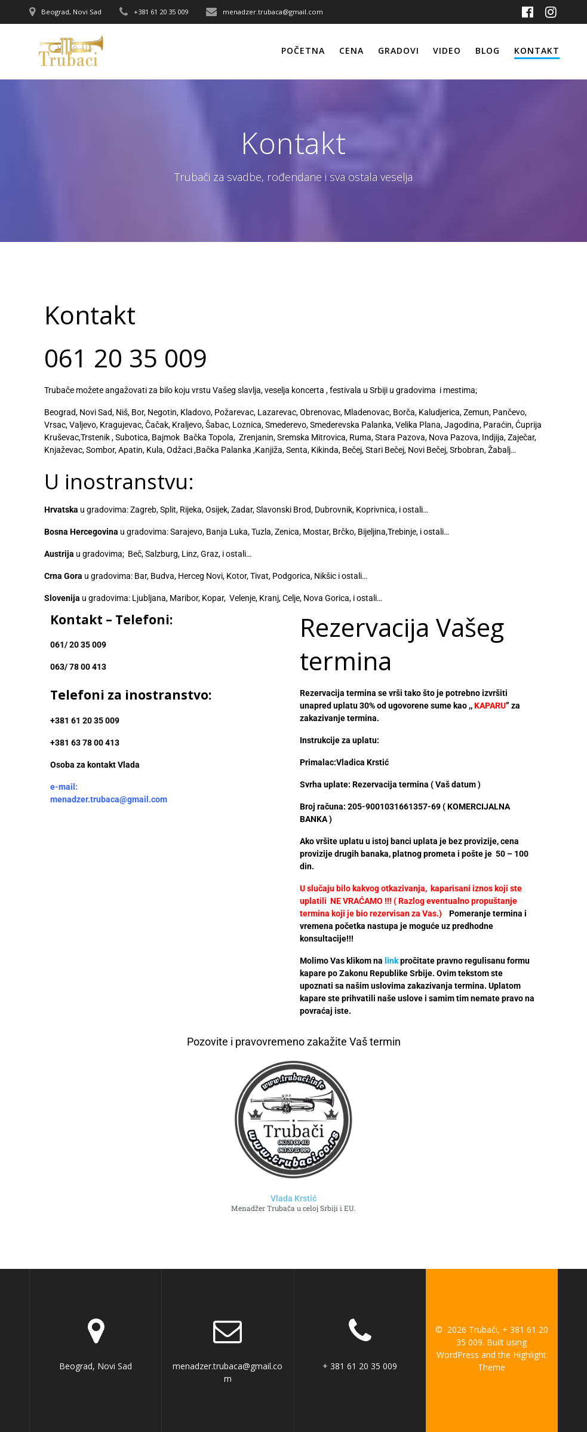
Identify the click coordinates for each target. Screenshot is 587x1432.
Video (447, 50)
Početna (303, 50)
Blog (487, 50)
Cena (351, 50)
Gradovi (398, 50)
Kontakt (537, 50)
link (391, 960)
